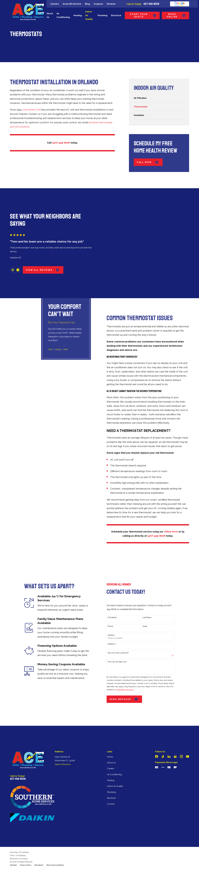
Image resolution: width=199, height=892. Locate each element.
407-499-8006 (151, 4)
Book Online (176, 15)
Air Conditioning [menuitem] (63, 15)
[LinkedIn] (169, 756)
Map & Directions (63, 764)
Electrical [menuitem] (116, 15)
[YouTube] (187, 756)
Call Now (148, 162)
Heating (110, 780)
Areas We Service (72, 4)
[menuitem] (159, 98)
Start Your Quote (143, 15)
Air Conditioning (114, 774)
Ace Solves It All (31, 109)
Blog (87, 4)
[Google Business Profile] (175, 756)
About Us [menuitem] (50, 15)
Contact (111, 804)
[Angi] (162, 756)
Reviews (111, 4)
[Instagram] (181, 756)
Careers (54, 4)
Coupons (98, 4)
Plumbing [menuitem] (102, 15)
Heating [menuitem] (77, 15)
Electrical (111, 798)
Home (110, 756)
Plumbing (111, 792)
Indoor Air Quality (115, 786)
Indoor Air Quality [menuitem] (89, 15)
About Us (111, 762)
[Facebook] (156, 756)
